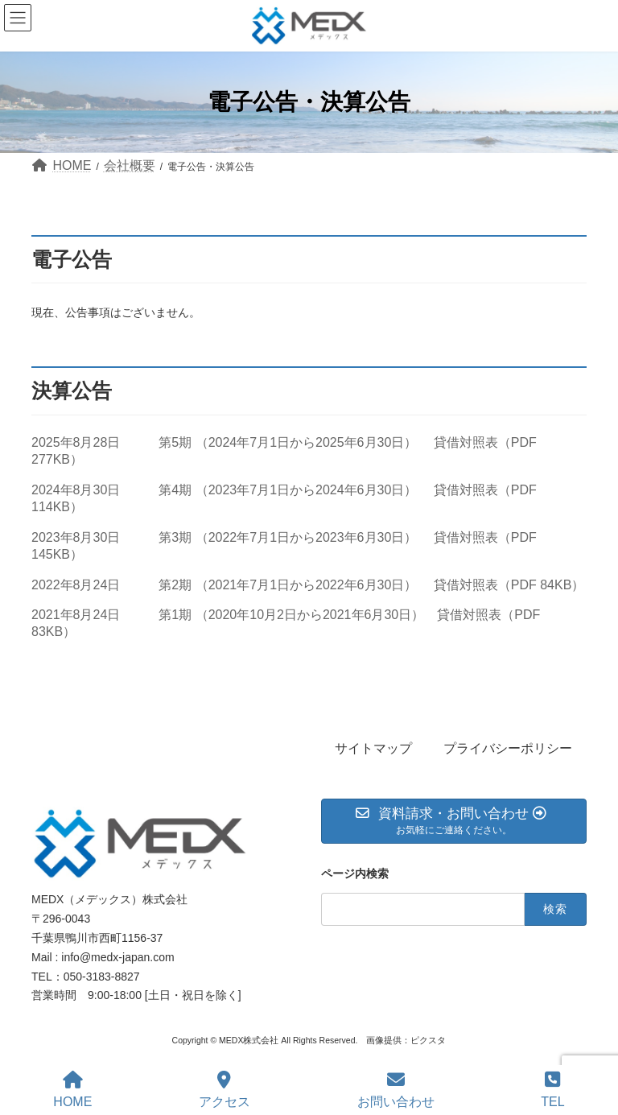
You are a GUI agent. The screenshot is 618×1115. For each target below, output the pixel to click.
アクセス (224, 1090)
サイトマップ (373, 748)
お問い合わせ (396, 1090)
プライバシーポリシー (507, 748)
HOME (72, 1090)
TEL (552, 1090)
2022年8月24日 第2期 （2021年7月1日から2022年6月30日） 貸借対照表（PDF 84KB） (307, 585)
